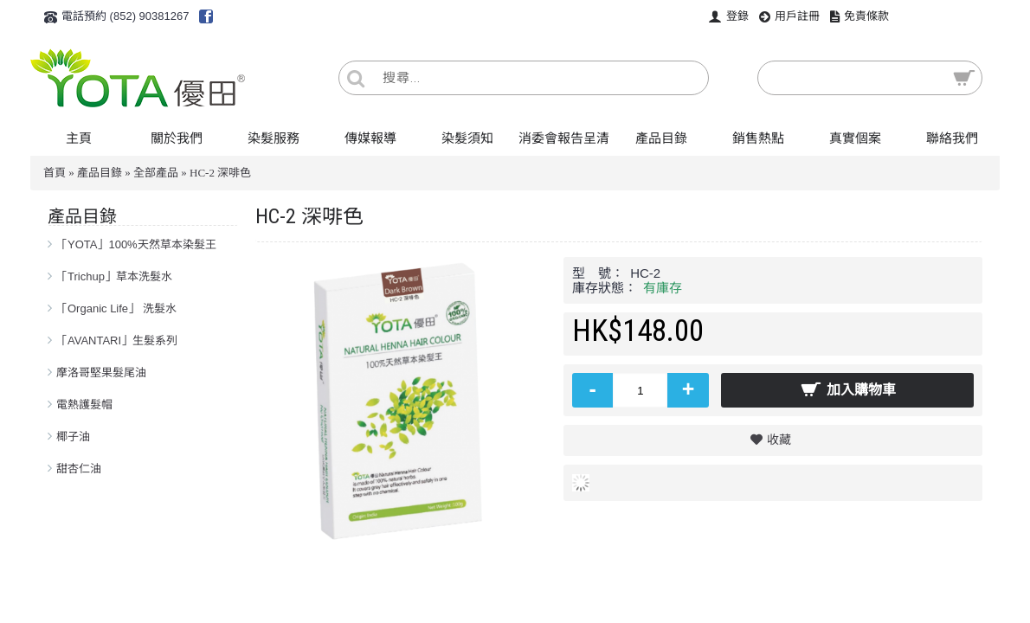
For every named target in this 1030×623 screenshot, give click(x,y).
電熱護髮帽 (84, 404)
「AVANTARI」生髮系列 (116, 340)
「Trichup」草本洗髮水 (114, 276)
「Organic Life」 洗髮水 (116, 308)
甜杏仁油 (78, 468)
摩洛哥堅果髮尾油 (101, 372)
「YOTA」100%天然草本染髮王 (136, 244)
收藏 (779, 439)
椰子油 (73, 436)
